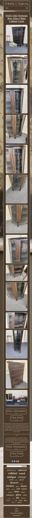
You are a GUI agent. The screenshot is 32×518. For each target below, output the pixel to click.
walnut (23, 492)
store (16, 480)
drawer (14, 482)
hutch (8, 489)
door (13, 498)
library (23, 498)
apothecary (11, 470)
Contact (16, 510)
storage (21, 483)
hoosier (24, 489)
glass (18, 494)
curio (25, 495)
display (24, 486)
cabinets (21, 480)
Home (16, 508)
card (18, 489)
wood (22, 473)
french (11, 480)
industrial (9, 498)
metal (20, 500)
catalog (19, 502)
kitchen (10, 486)
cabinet (12, 473)
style (16, 500)
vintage (22, 476)
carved (13, 489)
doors (8, 500)
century (10, 492)
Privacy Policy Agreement (16, 513)
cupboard (22, 470)
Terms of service (16, 515)
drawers (13, 502)
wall (12, 500)
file (17, 497)
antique (11, 476)
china (16, 491)
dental (17, 486)
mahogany (10, 495)
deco (25, 500)
